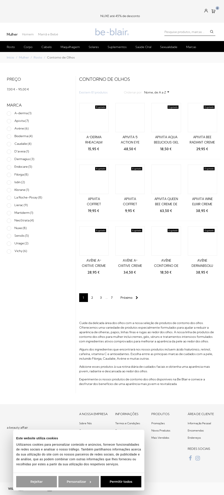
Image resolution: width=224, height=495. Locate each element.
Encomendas (196, 430)
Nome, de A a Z (157, 92)
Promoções (158, 423)
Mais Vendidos (160, 437)
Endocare (23, 167)
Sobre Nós (85, 423)
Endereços (194, 437)
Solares (94, 47)
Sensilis (21, 236)
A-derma (23, 113)
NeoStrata (24, 220)
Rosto (11, 47)
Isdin (19, 182)
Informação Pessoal (199, 423)
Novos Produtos (160, 430)
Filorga (21, 174)
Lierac (21, 205)
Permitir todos (112, 482)
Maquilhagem (70, 47)
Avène (21, 128)
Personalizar (70, 482)
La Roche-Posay (28, 197)
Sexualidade (168, 47)
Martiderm (23, 213)
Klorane (21, 190)
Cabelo (46, 47)
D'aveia (21, 151)
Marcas (191, 47)
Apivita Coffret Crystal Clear (94, 204)
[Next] (128, 297)
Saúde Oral (143, 47)
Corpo (28, 47)
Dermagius (24, 159)
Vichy (20, 251)
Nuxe (20, 228)
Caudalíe (23, 144)
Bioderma (23, 136)
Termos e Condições (127, 423)
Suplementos (117, 47)
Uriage (21, 243)
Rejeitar (28, 482)
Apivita (21, 121)
